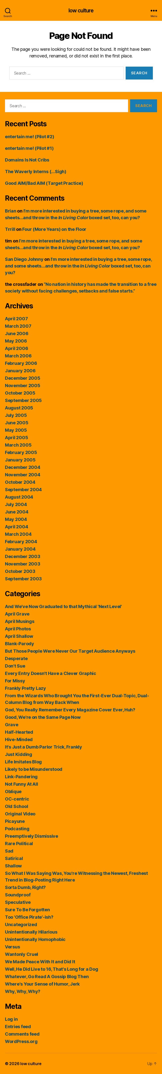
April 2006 (16, 348)
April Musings (19, 621)
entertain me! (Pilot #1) (29, 148)
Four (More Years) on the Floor (54, 229)
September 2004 (23, 489)
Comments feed (22, 1034)
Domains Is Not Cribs (27, 159)
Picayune (15, 821)
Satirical (14, 858)
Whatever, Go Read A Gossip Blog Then (47, 976)
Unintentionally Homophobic (35, 939)
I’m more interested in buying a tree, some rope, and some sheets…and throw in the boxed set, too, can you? (78, 266)
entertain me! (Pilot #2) (29, 136)
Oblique (13, 791)
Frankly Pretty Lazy (25, 688)
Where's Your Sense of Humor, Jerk (42, 984)
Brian (10, 211)
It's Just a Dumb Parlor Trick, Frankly (43, 747)
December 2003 (22, 556)
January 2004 (20, 549)
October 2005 (20, 393)
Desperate (16, 658)
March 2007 (18, 326)
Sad (9, 851)
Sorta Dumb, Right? (25, 887)
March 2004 (18, 534)
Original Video (20, 813)
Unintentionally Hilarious (31, 932)
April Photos (18, 628)
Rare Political (19, 843)
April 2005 (16, 437)
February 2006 (21, 363)
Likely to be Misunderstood (33, 769)
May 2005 (16, 430)
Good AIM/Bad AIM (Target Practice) (44, 183)
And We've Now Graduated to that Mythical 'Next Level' (63, 606)
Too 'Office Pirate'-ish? (29, 917)
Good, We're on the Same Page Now (42, 717)
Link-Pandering (21, 776)
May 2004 (16, 519)
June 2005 (16, 422)
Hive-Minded (19, 739)
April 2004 (16, 526)
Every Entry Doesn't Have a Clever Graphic (50, 673)
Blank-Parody (19, 643)
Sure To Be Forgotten (27, 909)
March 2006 (18, 355)
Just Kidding (18, 754)
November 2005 (22, 385)
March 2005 (18, 445)
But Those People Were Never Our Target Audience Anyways (70, 651)
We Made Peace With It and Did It (40, 961)
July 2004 (16, 504)
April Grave (17, 614)
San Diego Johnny (24, 259)
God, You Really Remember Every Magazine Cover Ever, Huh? (70, 709)
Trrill (10, 229)
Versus (12, 946)
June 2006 (16, 333)
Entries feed (18, 1026)
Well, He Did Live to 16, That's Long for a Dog (51, 969)
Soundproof (17, 894)
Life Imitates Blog (23, 761)
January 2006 (20, 370)
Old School (16, 806)
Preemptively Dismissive (31, 836)
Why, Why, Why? (22, 991)
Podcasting (17, 828)
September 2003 (23, 578)
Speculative (18, 902)
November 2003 (22, 563)
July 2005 (16, 415)
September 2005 (23, 400)
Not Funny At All (21, 784)
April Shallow (19, 636)
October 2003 (20, 571)
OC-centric (17, 799)
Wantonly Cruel (21, 954)
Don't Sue (15, 666)
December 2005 (22, 378)
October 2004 (20, 482)
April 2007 (16, 318)
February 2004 (21, 541)
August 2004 (19, 497)
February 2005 (21, 452)
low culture (81, 10)
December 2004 (22, 467)
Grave (11, 724)
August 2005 (19, 407)
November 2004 (22, 474)
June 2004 (16, 511)
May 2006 (16, 341)
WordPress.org (21, 1041)
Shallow (13, 865)
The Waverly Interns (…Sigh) (35, 171)
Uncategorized (21, 924)
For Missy (15, 680)
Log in (11, 1019)
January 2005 (20, 459)
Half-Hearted (19, 732)
